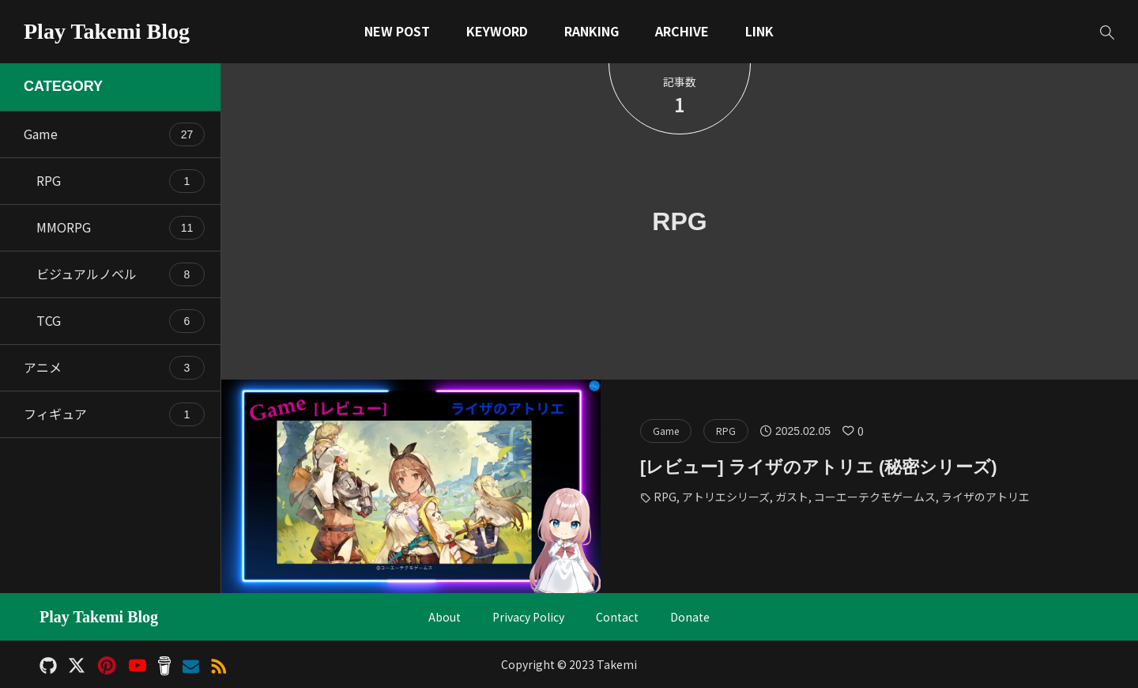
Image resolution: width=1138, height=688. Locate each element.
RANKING (591, 30)
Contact (617, 617)
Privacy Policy (528, 617)
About (444, 617)
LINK (759, 30)
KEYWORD (497, 30)
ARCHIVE (682, 30)
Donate (690, 617)
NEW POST (397, 30)
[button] (1107, 32)
